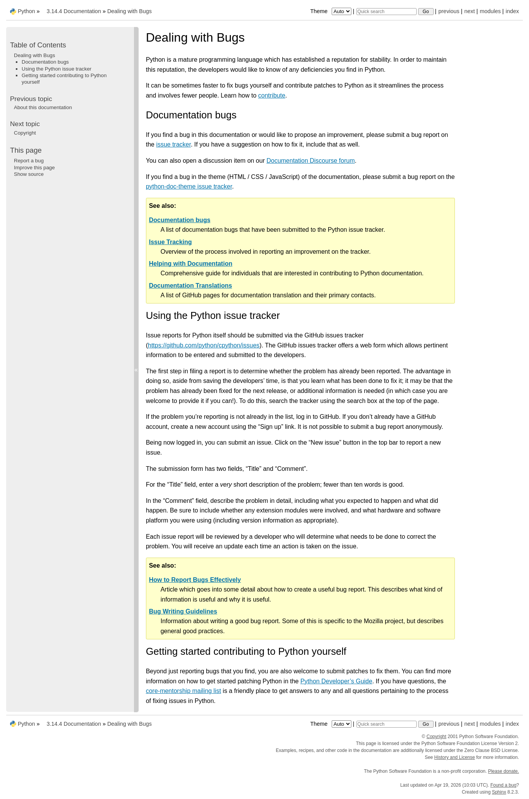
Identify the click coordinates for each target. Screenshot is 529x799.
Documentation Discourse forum (310, 160)
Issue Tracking (170, 242)
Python (26, 11)
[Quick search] (386, 11)
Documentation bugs (179, 220)
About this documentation (43, 107)
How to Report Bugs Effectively (195, 579)
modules (490, 11)
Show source (29, 174)
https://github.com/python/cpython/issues (203, 345)
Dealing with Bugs (129, 11)
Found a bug (503, 785)
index (512, 11)
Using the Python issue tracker (57, 69)
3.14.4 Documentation (74, 11)
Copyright (25, 133)
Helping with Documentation (190, 263)
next (469, 11)
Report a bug (29, 161)
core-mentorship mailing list (183, 691)
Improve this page (34, 167)
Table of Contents (38, 45)
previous (448, 11)
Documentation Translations (190, 285)
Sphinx (499, 792)
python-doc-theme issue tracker (189, 186)
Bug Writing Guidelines (183, 611)
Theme (331, 11)
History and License (454, 757)
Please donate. (503, 771)
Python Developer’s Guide (336, 681)
